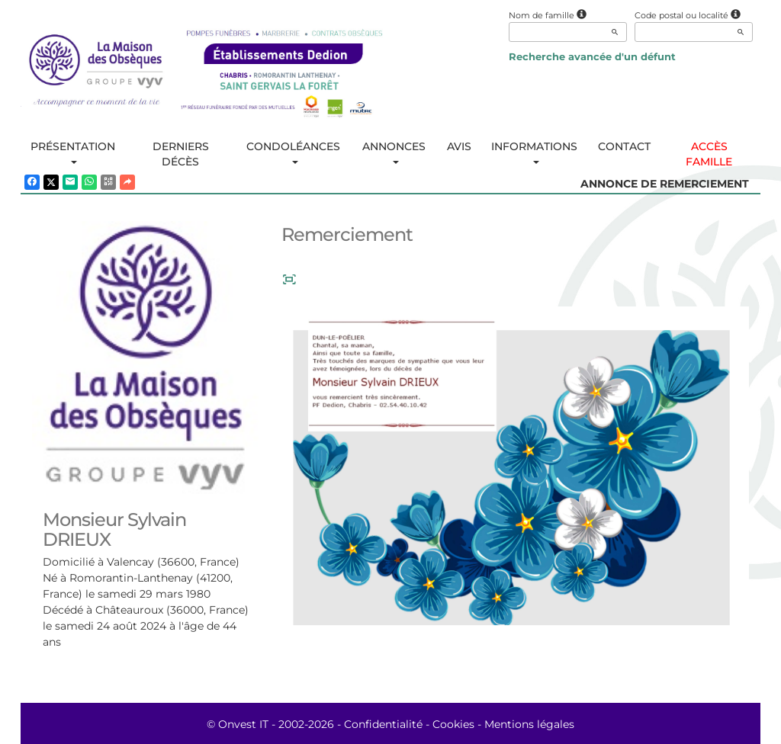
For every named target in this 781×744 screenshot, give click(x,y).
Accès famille (709, 154)
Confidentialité (383, 724)
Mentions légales (529, 724)
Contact (624, 146)
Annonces (394, 152)
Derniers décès (181, 154)
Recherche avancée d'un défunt (592, 56)
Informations (534, 152)
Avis (459, 146)
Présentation (73, 152)
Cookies (453, 724)
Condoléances (293, 152)
